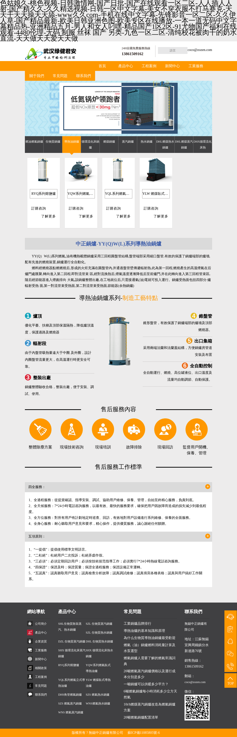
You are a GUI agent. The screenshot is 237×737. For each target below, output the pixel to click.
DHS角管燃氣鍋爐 (70, 694)
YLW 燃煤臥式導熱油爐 (156, 194)
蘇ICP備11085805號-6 (144, 733)
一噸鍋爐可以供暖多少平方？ (146, 684)
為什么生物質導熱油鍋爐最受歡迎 (149, 638)
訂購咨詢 (38, 208)
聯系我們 (83, 76)
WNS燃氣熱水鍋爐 (98, 703)
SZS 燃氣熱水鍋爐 (97, 694)
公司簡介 (41, 623)
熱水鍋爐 (146, 141)
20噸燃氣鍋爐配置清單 (141, 717)
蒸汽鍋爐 (128, 141)
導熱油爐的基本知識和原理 (144, 631)
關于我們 (36, 76)
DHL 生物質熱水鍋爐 (99, 641)
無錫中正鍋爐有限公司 (106, 733)
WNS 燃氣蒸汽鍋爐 (70, 712)
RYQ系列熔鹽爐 (44, 194)
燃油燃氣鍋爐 (34, 141)
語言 (173, 50)
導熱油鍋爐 (71, 141)
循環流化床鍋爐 (90, 144)
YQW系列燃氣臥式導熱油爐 (81, 194)
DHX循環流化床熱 (203, 144)
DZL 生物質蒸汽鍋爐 (71, 641)
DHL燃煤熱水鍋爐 (165, 144)
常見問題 (60, 76)
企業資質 (41, 641)
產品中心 (125, 66)
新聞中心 (172, 66)
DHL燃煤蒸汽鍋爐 (184, 144)
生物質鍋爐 (53, 141)
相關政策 (41, 668)
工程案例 (149, 66)
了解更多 (48, 216)
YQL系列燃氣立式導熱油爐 (118, 194)
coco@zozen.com (199, 50)
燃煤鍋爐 (109, 141)
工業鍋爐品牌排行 (137, 623)
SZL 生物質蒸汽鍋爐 (99, 623)
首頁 (102, 66)
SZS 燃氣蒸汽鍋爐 (70, 703)
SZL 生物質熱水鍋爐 (99, 632)
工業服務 (195, 66)
